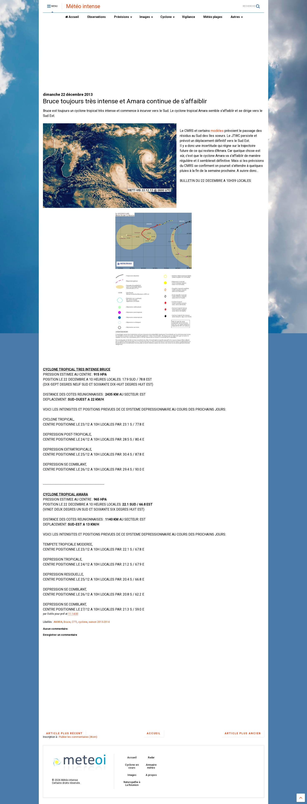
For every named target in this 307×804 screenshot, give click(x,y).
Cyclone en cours (132, 766)
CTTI (74, 621)
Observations (96, 17)
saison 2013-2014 (99, 621)
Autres (237, 17)
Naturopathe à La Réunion (131, 784)
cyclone (82, 621)
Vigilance (188, 17)
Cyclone (167, 17)
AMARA (58, 621)
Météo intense (83, 6)
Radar (151, 757)
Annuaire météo (151, 766)
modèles (217, 131)
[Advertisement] (153, 56)
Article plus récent (64, 733)
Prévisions (123, 17)
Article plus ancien (243, 733)
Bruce (67, 621)
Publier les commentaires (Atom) (78, 736)
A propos (151, 775)
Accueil (72, 17)
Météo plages (212, 17)
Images (146, 17)
